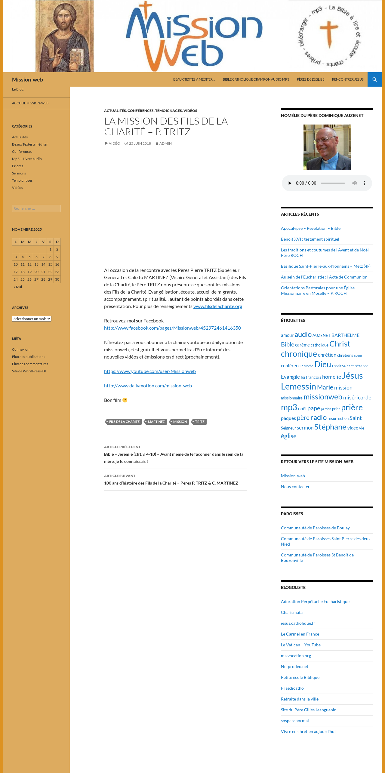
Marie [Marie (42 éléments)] (325, 387)
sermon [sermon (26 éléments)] (305, 428)
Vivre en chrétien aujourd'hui (308, 731)
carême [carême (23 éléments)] (302, 344)
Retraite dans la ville (300, 698)
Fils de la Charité (124, 421)
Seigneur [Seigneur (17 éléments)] (288, 428)
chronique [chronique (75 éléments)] (299, 354)
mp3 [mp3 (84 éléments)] (289, 407)
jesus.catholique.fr (298, 623)
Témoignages (168, 110)
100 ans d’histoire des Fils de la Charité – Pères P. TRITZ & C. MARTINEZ (175, 478)
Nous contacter (295, 486)
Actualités (115, 110)
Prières (17, 166)
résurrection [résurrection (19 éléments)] (338, 418)
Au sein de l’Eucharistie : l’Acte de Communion (324, 276)
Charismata (292, 612)
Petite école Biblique (300, 677)
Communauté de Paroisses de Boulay (315, 527)
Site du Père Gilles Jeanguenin (309, 709)
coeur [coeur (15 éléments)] (358, 355)
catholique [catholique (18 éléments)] (319, 345)
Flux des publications (28, 356)
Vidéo (114, 143)
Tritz (200, 421)
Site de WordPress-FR (29, 371)
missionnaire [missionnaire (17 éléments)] (292, 398)
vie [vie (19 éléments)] (361, 428)
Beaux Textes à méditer (30, 144)
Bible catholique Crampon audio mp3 (256, 79)
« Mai (18, 287)
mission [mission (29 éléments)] (343, 387)
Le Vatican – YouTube (301, 644)
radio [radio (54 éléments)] (318, 417)
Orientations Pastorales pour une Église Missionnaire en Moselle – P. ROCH (318, 290)
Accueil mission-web (30, 103)
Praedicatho (292, 688)
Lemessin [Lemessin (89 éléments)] (298, 386)
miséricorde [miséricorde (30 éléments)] (357, 397)
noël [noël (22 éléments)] (302, 408)
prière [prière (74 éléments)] (352, 407)
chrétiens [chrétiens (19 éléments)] (345, 355)
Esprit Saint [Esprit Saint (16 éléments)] (341, 366)
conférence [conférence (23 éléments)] (292, 365)
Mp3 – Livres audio (27, 158)
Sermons (19, 173)
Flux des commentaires (30, 364)
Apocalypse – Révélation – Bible (310, 228)
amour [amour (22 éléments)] (287, 335)
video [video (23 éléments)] (352, 427)
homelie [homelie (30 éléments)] (331, 376)
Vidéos (190, 110)
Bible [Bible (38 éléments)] (287, 344)
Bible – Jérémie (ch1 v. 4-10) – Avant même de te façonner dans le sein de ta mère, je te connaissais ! (175, 453)
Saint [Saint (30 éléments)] (356, 417)
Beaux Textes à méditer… (194, 79)
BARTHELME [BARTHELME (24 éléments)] (345, 335)
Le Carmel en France (300, 633)
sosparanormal (295, 720)
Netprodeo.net (294, 666)
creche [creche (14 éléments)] (308, 366)
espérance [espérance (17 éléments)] (359, 366)
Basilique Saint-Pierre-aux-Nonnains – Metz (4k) (326, 266)
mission (180, 421)
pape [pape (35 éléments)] (313, 408)
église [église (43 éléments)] (289, 436)
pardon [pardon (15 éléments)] (326, 409)
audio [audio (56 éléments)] (303, 334)
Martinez (156, 421)
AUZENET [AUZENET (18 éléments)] (322, 335)
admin (165, 143)
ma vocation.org (296, 655)
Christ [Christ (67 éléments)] (339, 343)
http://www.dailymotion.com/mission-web (148, 385)
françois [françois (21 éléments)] (313, 377)
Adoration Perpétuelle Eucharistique (315, 601)
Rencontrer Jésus (348, 79)
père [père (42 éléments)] (303, 417)
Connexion (20, 349)
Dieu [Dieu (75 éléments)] (322, 364)
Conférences (141, 110)
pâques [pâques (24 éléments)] (288, 418)
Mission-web (27, 79)
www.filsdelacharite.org (217, 306)
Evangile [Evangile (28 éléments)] (290, 377)
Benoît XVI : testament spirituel (310, 239)
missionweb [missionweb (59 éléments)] (322, 396)
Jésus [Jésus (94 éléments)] (352, 375)
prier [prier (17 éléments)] (336, 409)
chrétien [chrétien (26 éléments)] (327, 355)
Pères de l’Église (310, 79)
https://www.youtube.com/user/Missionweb (150, 371)
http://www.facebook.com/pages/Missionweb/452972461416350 (172, 328)
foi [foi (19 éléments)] (303, 377)
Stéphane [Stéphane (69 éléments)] (330, 426)
